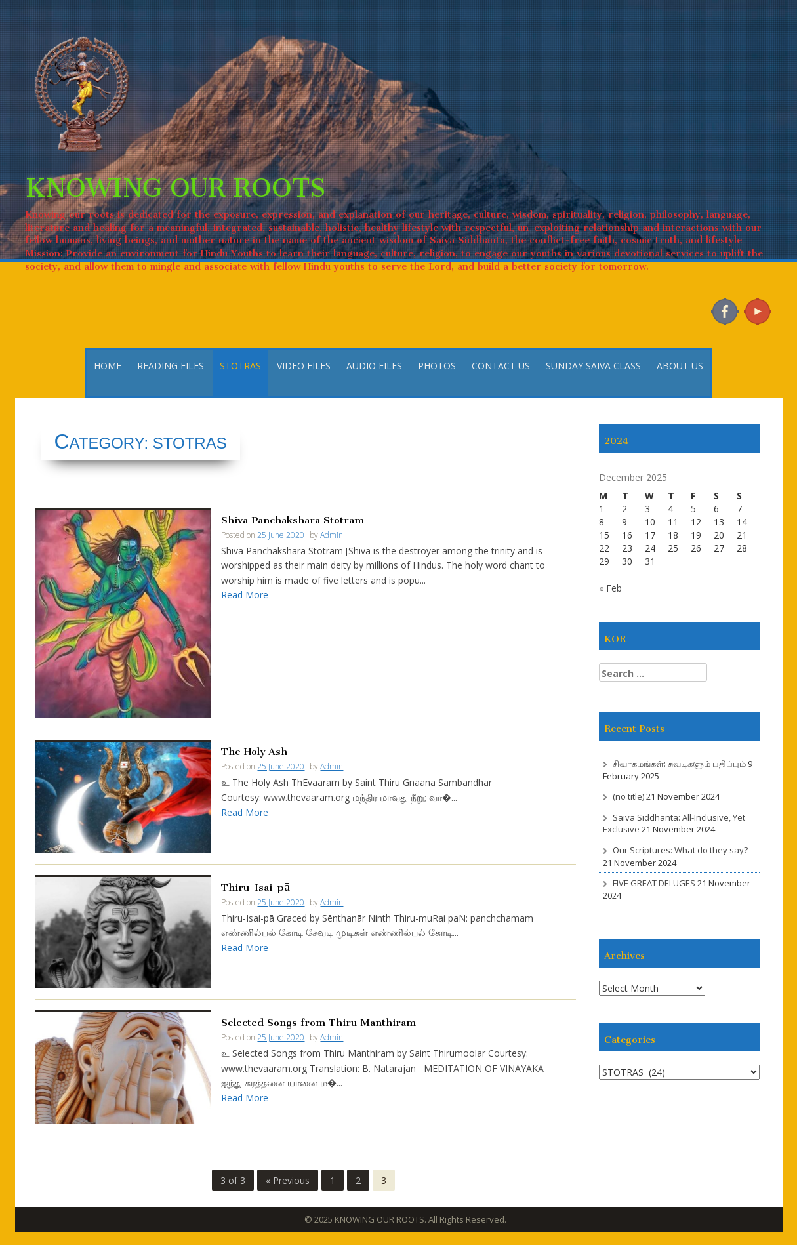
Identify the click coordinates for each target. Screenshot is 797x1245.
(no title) (628, 796)
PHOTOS (437, 365)
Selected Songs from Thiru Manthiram (318, 1021)
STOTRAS (240, 365)
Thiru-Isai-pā (255, 885)
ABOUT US (680, 365)
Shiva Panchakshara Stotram (292, 518)
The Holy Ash (254, 750)
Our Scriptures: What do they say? (680, 850)
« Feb (610, 588)
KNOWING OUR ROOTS (175, 180)
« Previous (288, 1180)
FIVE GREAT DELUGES (654, 883)
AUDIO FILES (374, 365)
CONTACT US (501, 365)
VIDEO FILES (304, 365)
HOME (107, 365)
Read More (244, 594)
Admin (331, 535)
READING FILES (170, 365)
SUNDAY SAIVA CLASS (593, 365)
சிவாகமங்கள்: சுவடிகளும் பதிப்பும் (679, 763)
